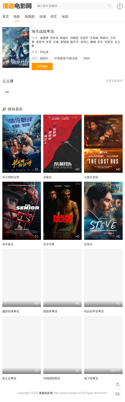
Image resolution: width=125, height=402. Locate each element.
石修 (56, 42)
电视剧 (30, 16)
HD (7, 92)
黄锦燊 (64, 42)
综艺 (54, 16)
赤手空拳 (49, 244)
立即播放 (42, 66)
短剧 (65, 16)
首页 (5, 16)
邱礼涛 (44, 52)
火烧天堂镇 (91, 177)
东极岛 (47, 177)
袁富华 (40, 42)
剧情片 (44, 58)
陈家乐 (104, 38)
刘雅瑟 (74, 38)
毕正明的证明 (10, 177)
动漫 (42, 16)
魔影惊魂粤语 (10, 311)
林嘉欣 (64, 38)
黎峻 (93, 42)
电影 (17, 16)
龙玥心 (84, 42)
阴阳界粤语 (50, 311)
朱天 (100, 42)
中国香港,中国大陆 (65, 58)
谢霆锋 (44, 38)
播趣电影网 (46, 393)
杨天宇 (74, 42)
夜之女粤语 (9, 378)
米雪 (48, 42)
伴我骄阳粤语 (51, 378)
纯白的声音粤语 (94, 311)
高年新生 (8, 244)
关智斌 (94, 38)
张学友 (54, 38)
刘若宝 (109, 42)
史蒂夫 (88, 244)
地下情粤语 (91, 378)
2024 (86, 58)
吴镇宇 (84, 38)
